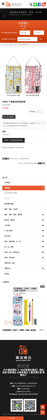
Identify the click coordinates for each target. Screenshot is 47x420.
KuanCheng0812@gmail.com (25, 386)
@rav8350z (26, 391)
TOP (42, 412)
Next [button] (42, 76)
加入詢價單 (10, 117)
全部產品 (7, 182)
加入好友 (12, 418)
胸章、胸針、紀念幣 (11, 209)
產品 (6, 44)
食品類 (6, 274)
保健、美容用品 (9, 257)
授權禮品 (10, 44)
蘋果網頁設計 (34, 377)
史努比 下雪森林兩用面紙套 (13, 140)
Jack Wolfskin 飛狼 (10, 193)
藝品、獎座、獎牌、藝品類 (13, 214)
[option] (23, 76)
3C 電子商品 (8, 230)
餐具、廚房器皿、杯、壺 (12, 241)
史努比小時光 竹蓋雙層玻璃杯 (15, 158)
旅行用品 (7, 236)
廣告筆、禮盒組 (9, 220)
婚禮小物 (7, 268)
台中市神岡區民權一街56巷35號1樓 (25, 383)
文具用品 (7, 225)
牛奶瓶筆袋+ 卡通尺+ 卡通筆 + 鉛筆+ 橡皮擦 (19, 330)
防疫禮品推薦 (8, 204)
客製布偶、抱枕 (9, 263)
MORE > (41, 330)
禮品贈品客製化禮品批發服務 (28, 394)
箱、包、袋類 (8, 247)
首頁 (3, 44)
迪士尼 (15, 44)
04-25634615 (25, 389)
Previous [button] (4, 76)
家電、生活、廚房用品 (11, 252)
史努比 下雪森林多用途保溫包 (31, 163)
